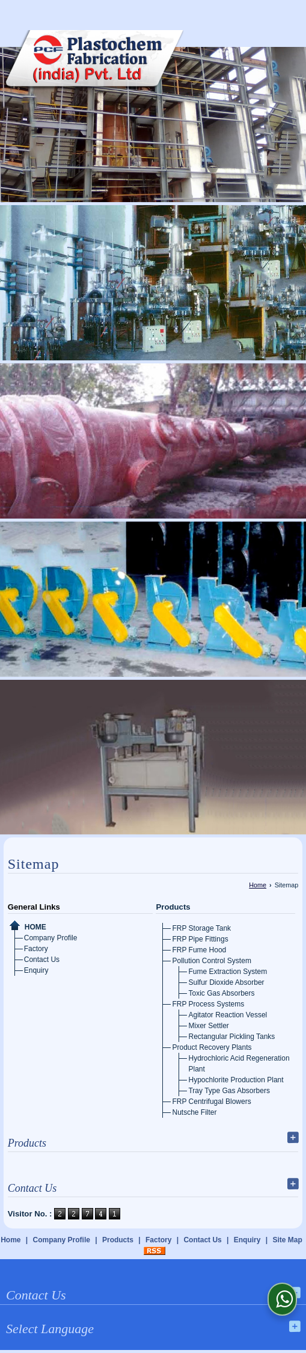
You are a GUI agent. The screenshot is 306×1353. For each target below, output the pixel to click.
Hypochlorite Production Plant (235, 1080)
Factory (36, 949)
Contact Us (42, 959)
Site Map (287, 1240)
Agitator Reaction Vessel (227, 1015)
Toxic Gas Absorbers (221, 993)
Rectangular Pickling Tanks (231, 1036)
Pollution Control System (211, 961)
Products (173, 906)
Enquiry (36, 970)
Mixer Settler (208, 1026)
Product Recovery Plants (211, 1047)
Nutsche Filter (194, 1112)
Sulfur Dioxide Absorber (226, 982)
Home (257, 885)
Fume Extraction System (227, 971)
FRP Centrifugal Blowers (211, 1101)
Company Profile (51, 938)
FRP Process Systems (208, 1004)
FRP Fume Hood (199, 950)
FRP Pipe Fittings (200, 939)
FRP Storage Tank (201, 928)
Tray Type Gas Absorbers (228, 1090)
